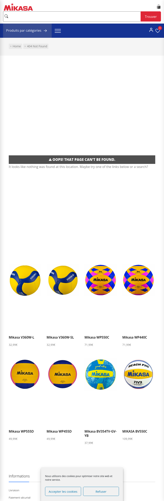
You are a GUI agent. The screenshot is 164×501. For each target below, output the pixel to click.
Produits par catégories (27, 31)
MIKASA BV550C (134, 431)
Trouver (151, 16)
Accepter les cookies (63, 491)
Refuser (100, 491)
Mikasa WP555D (21, 431)
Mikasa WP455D (59, 431)
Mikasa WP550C (96, 337)
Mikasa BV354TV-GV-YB (100, 433)
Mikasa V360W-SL (60, 337)
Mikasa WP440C (134, 337)
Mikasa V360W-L (21, 337)
